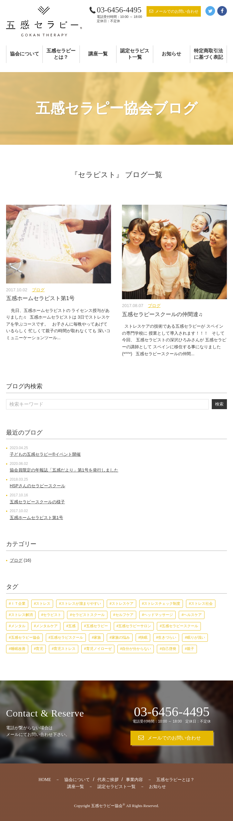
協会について (24, 53)
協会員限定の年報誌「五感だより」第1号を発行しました (64, 470)
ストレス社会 (202, 603)
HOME (45, 779)
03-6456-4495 (119, 10)
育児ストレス (65, 649)
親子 (190, 649)
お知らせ (171, 53)
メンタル (18, 626)
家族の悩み (121, 637)
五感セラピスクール (66, 637)
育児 (39, 649)
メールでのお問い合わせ (176, 11)
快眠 (143, 637)
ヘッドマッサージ (158, 615)
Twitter (210, 11)
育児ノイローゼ (99, 649)
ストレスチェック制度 (162, 603)
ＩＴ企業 (18, 603)
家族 (97, 637)
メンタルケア (47, 626)
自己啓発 (169, 649)
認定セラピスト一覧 (134, 54)
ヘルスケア (193, 615)
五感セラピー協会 (25, 637)
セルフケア (124, 615)
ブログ (38, 289)
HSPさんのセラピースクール (37, 485)
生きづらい (167, 637)
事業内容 (134, 779)
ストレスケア (122, 603)
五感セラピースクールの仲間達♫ (162, 314)
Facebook (222, 11)
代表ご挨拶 (108, 779)
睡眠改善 (18, 649)
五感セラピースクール (180, 626)
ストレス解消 (22, 615)
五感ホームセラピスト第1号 (40, 298)
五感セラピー (97, 626)
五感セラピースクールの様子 (37, 501)
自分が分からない (136, 649)
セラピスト (52, 615)
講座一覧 (98, 53)
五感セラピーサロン (134, 626)
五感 (72, 626)
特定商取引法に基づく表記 (208, 54)
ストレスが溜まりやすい (81, 603)
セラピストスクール (88, 615)
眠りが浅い (196, 637)
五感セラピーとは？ (61, 54)
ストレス (43, 603)
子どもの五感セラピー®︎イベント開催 (45, 454)
